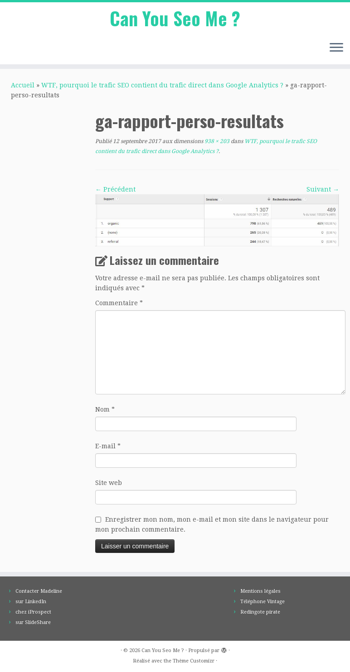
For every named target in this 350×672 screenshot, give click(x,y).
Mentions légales (260, 591)
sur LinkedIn (30, 602)
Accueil (22, 85)
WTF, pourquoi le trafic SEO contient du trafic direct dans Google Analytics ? (162, 85)
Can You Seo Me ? (175, 18)
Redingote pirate (260, 612)
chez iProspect (33, 612)
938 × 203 (216, 141)
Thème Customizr (193, 661)
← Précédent (115, 189)
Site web (108, 482)
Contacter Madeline (38, 591)
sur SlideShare (33, 622)
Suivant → (322, 189)
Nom (105, 409)
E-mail (108, 446)
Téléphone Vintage (262, 602)
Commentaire (119, 303)
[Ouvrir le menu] (336, 48)
